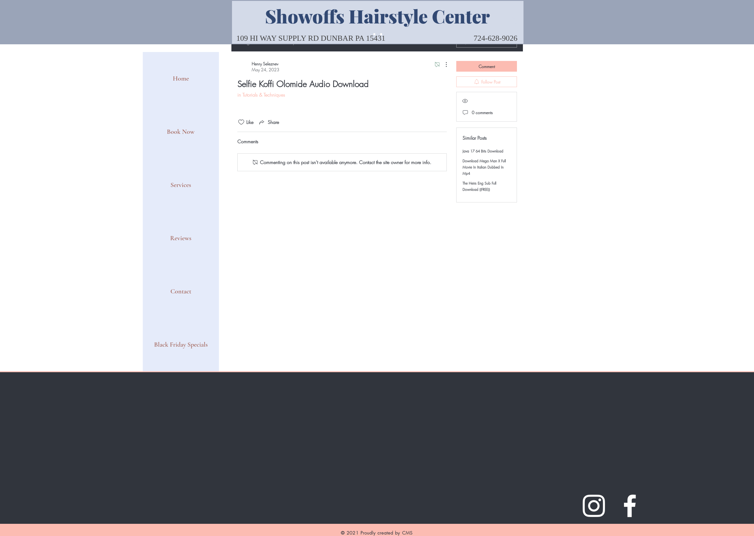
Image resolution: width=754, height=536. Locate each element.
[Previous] (240, 22)
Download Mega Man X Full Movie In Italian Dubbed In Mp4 (484, 167)
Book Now (181, 132)
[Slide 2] (381, 34)
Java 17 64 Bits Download (483, 151)
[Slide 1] (374, 34)
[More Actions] (443, 64)
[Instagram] (594, 506)
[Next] (515, 22)
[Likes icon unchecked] (241, 122)
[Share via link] (268, 122)
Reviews (180, 238)
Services (180, 185)
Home (181, 78)
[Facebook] (630, 506)
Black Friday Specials (181, 344)
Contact (180, 291)
